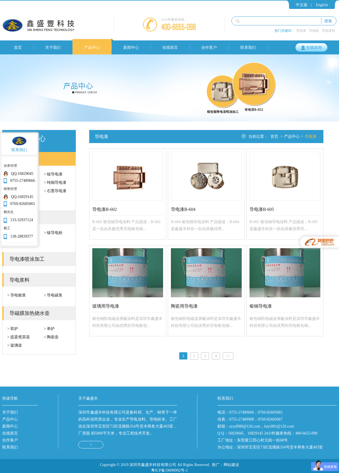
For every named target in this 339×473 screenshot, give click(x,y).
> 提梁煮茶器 (18, 337)
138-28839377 (21, 236)
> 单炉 (49, 328)
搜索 (328, 21)
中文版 (301, 5)
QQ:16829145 (22, 197)
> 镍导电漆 (53, 174)
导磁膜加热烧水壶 (29, 312)
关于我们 (53, 47)
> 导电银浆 (16, 295)
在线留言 (170, 47)
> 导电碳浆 (53, 295)
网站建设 (231, 462)
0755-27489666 (22, 180)
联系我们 (248, 47)
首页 (18, 47)
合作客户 (209, 47)
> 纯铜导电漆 (55, 182)
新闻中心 (131, 47)
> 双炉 (12, 328)
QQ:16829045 (22, 173)
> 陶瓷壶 (51, 337)
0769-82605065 (22, 204)
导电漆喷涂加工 (27, 258)
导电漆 (301, 30)
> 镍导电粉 (53, 233)
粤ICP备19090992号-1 (169, 467)
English (322, 5)
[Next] (228, 353)
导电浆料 (328, 30)
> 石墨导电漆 (55, 191)
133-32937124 (21, 220)
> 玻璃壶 (14, 345)
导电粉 (314, 30)
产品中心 (92, 47)
